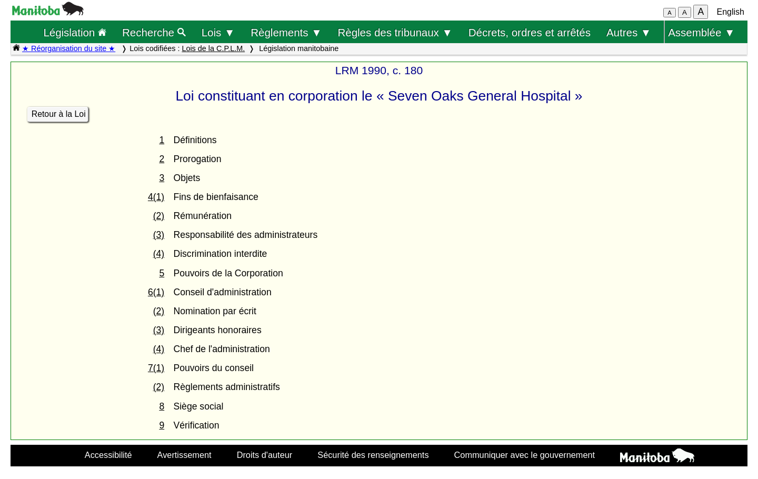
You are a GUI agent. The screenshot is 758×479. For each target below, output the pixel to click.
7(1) (156, 368)
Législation (74, 32)
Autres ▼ (628, 32)
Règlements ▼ (286, 32)
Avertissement (184, 455)
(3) (159, 234)
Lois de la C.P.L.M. (213, 48)
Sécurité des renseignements (372, 455)
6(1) (156, 292)
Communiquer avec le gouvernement (524, 455)
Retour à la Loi (59, 113)
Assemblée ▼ (701, 32)
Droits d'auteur (265, 455)
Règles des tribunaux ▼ (395, 32)
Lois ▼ (218, 32)
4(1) (156, 197)
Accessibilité (108, 455)
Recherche (154, 32)
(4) (159, 253)
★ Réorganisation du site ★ (68, 48)
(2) (159, 216)
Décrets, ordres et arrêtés (529, 32)
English (730, 11)
